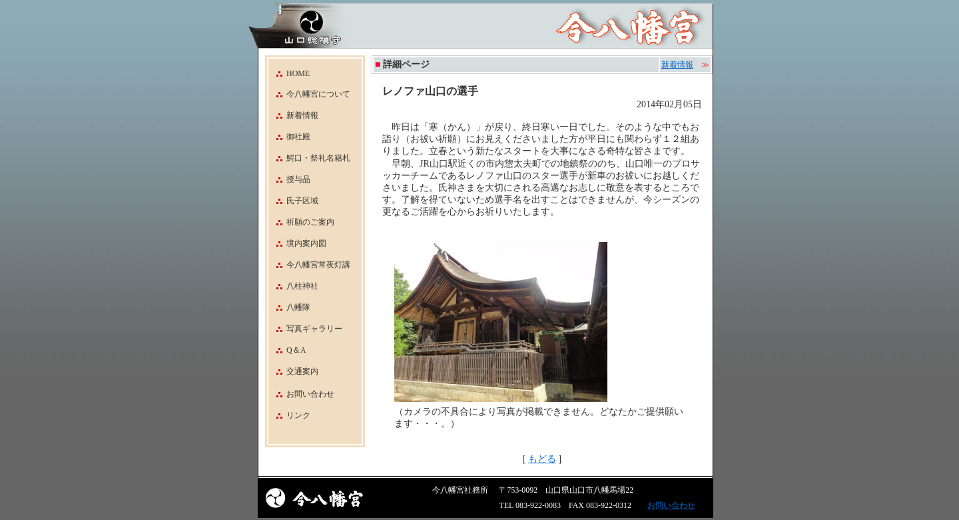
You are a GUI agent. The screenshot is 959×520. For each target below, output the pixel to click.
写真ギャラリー (305, 328)
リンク (298, 415)
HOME (289, 73)
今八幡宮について (309, 94)
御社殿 (289, 136)
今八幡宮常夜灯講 (309, 264)
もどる (542, 459)
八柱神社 (293, 286)
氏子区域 (293, 200)
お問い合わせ (310, 394)
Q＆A (287, 350)
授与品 (289, 179)
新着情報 (293, 115)
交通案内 (293, 371)
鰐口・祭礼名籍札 (309, 158)
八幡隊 (289, 307)
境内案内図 (297, 243)
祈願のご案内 (301, 222)
